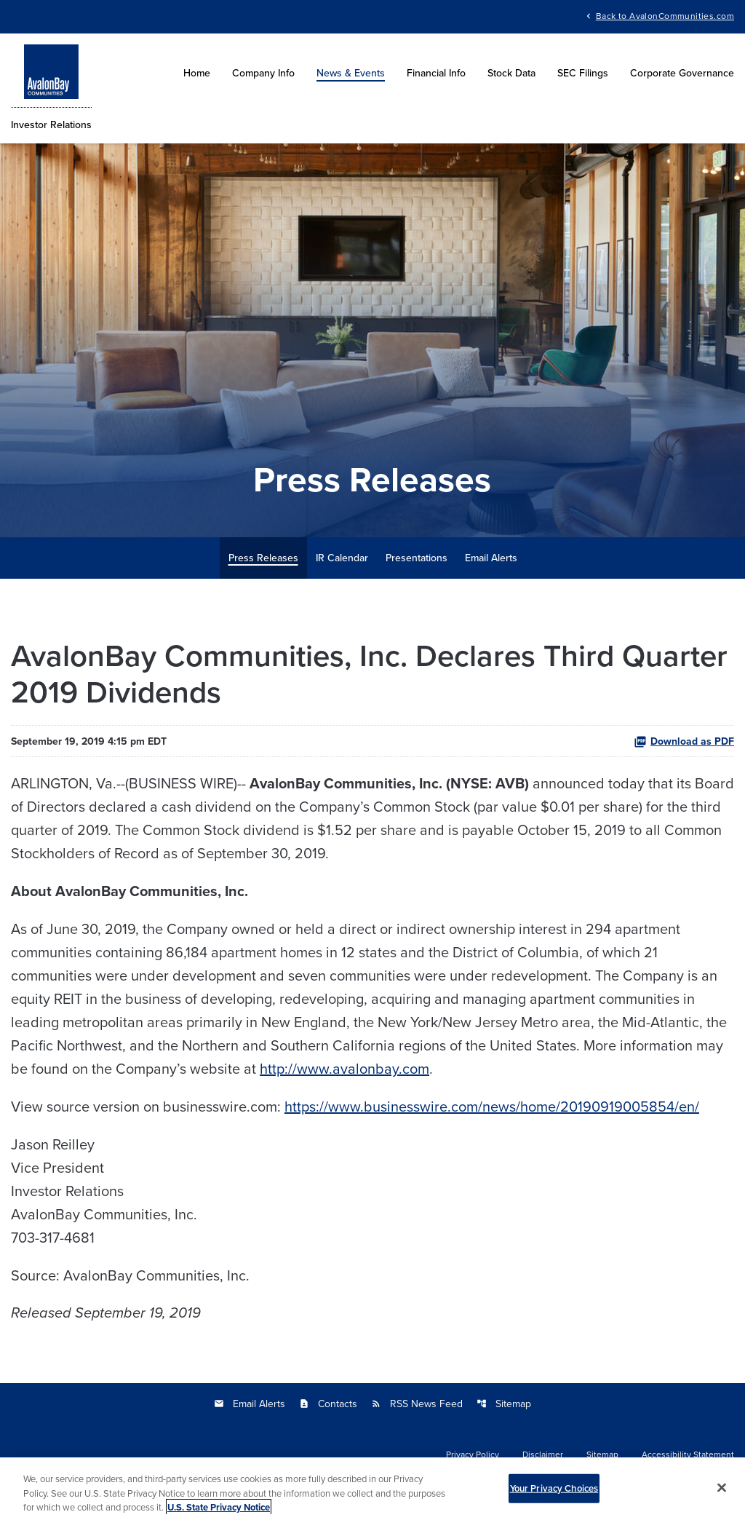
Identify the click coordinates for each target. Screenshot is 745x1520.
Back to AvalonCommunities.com (665, 14)
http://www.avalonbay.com (344, 1068)
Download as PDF (684, 741)
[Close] (722, 1492)
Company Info (263, 73)
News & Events (350, 73)
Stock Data (511, 73)
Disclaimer (542, 1454)
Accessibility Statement (688, 1454)
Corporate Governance (682, 73)
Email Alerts (491, 557)
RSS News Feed (417, 1403)
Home (196, 73)
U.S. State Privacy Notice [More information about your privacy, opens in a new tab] (218, 1512)
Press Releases (263, 557)
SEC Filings (582, 73)
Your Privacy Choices (554, 1493)
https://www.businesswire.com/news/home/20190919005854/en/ (491, 1106)
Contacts (328, 1403)
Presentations (416, 557)
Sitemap (504, 1403)
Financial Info (436, 73)
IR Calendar (342, 557)
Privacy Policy (472, 1454)
